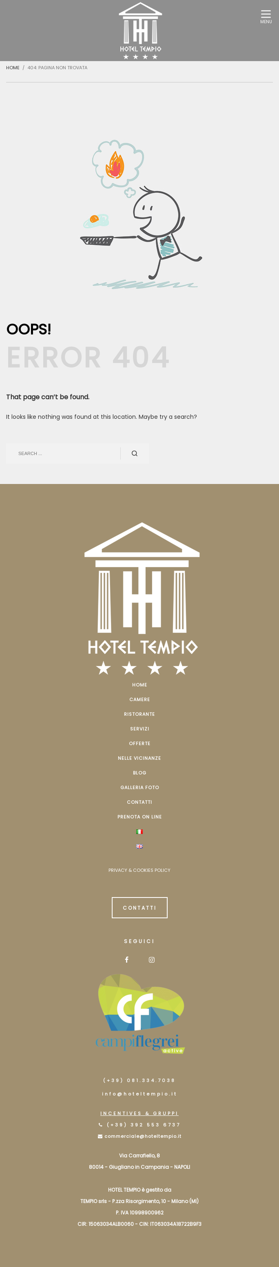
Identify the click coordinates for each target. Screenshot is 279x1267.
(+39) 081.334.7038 (139, 1080)
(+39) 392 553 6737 (144, 1125)
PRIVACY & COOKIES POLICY (139, 870)
